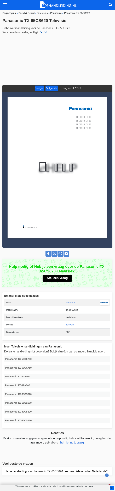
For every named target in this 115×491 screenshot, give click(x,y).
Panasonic (71, 302)
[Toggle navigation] (5, 4)
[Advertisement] (57, 59)
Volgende (51, 88)
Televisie (70, 325)
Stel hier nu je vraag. (72, 442)
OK (111, 488)
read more (88, 486)
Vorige (39, 88)
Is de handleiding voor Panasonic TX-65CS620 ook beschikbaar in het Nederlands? (56, 471)
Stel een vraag (57, 278)
